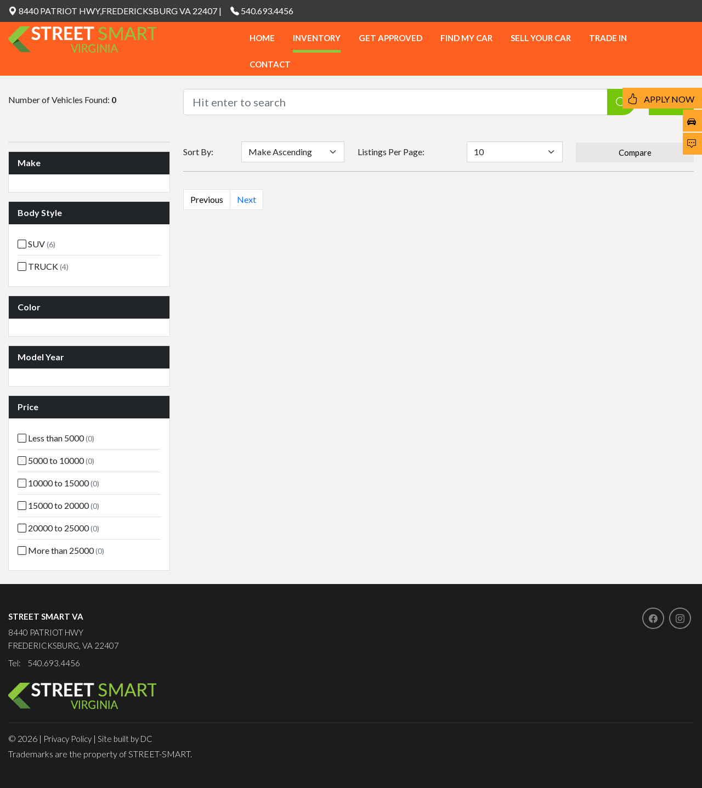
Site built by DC (125, 739)
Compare (635, 152)
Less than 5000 (56, 438)
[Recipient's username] (395, 102)
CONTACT (270, 64)
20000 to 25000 (58, 528)
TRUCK (43, 266)
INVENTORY (317, 38)
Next (246, 199)
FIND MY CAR (466, 38)
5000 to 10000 (56, 460)
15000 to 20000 (58, 505)
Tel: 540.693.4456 (44, 663)
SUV (36, 244)
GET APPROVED (390, 38)
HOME (262, 38)
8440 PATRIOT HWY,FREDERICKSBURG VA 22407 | (115, 10)
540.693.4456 (267, 10)
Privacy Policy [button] (67, 739)
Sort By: (198, 151)
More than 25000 (61, 550)
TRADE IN (608, 38)
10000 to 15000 (58, 483)
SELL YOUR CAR (541, 38)
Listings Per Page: (391, 151)
